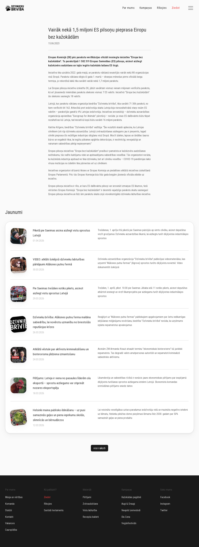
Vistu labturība (90, 510)
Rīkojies (162, 8)
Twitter (164, 510)
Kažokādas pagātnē (131, 497)
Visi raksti (99, 448)
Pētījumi (87, 497)
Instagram (165, 503)
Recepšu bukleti (91, 516)
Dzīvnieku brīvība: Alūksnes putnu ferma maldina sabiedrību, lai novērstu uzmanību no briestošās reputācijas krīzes (62, 322)
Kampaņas (146, 8)
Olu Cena (125, 516)
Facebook (165, 497)
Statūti (8, 510)
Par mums (128, 8)
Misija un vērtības (14, 497)
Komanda (9, 503)
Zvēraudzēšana (90, 503)
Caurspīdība (11, 529)
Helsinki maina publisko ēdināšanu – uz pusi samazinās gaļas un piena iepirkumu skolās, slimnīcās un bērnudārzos (59, 415)
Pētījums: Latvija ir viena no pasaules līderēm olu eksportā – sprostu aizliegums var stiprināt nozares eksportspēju (62, 383)
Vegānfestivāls (128, 523)
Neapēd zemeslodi (130, 510)
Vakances (10, 523)
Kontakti (9, 516)
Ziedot (176, 8)
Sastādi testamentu (53, 510)
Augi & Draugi (128, 503)
